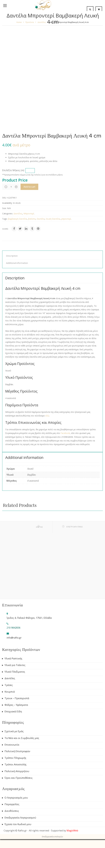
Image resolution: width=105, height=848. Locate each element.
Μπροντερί (28, 213)
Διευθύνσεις (12, 810)
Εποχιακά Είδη (13, 711)
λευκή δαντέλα (53, 218)
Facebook (65, 433)
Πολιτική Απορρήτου (17, 771)
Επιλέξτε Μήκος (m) (13, 170)
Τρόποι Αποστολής (16, 764)
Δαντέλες (17, 213)
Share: (5, 229)
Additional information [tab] (17, 262)
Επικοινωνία (12, 744)
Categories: (7, 213)
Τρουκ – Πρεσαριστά (17, 698)
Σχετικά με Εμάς (14, 731)
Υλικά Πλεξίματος (15, 671)
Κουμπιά (10, 691)
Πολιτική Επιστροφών (17, 751)
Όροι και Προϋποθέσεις (19, 777)
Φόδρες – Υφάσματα (16, 704)
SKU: (4, 197)
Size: (4, 208)
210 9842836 (13, 627)
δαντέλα (41, 218)
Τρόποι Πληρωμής (15, 757)
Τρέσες (9, 685)
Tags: (4, 218)
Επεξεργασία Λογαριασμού (20, 817)
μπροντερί (66, 218)
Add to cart (30, 186)
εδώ (47, 415)
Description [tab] (12, 255)
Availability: (7, 203)
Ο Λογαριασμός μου (16, 797)
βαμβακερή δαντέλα (17, 218)
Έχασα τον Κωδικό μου (18, 824)
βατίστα (31, 218)
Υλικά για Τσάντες (15, 665)
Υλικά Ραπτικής (13, 658)
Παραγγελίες (12, 804)
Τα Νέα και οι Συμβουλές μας (22, 738)
